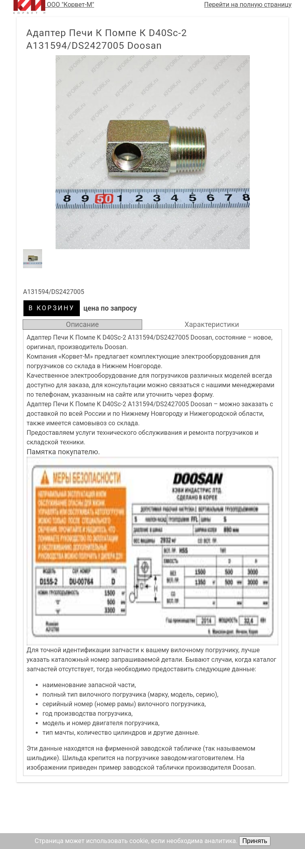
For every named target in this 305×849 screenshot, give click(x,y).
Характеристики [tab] (212, 324)
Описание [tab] (82, 324)
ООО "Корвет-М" (54, 7)
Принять (254, 840)
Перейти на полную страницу (247, 4)
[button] (152, 152)
